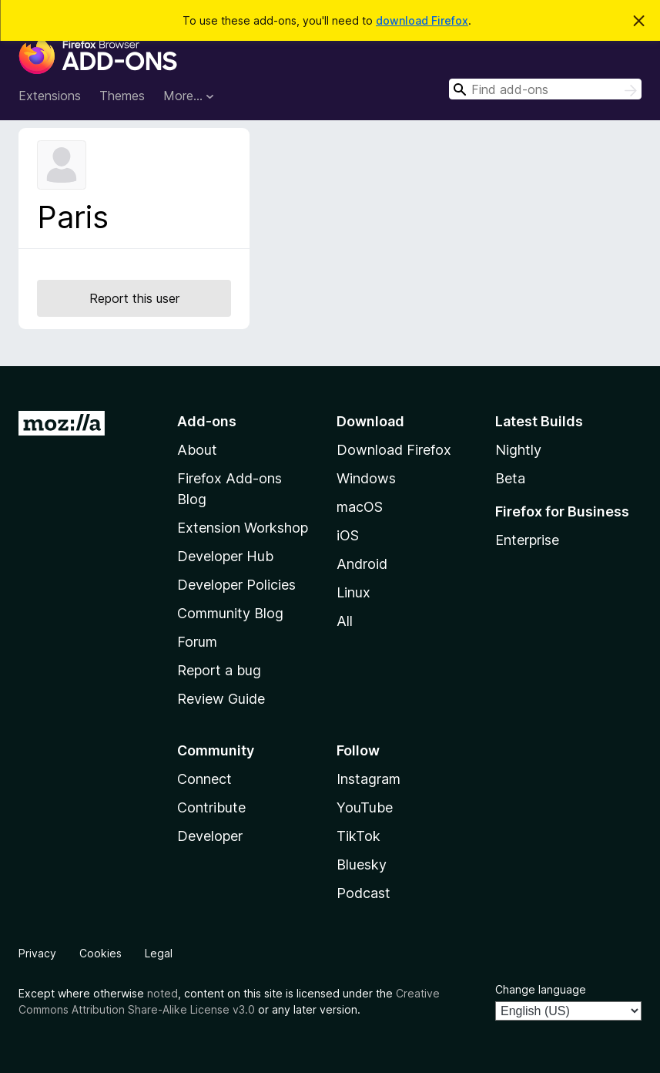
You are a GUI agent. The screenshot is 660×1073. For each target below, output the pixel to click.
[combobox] (545, 89)
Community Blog (230, 613)
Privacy (37, 953)
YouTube (365, 807)
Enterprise (527, 540)
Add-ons (206, 421)
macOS (360, 507)
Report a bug (219, 670)
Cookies (100, 953)
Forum (197, 642)
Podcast (363, 893)
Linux (353, 592)
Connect (204, 779)
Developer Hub (225, 556)
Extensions (49, 95)
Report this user (134, 298)
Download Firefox (394, 450)
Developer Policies (236, 585)
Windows (366, 478)
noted (162, 993)
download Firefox (422, 20)
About (197, 450)
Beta (510, 478)
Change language (540, 989)
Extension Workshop (242, 528)
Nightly (518, 450)
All (345, 621)
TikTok (358, 836)
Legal (159, 953)
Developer (210, 836)
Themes (122, 95)
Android (362, 564)
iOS (348, 535)
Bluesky (362, 864)
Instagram (368, 779)
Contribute (211, 807)
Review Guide (221, 699)
